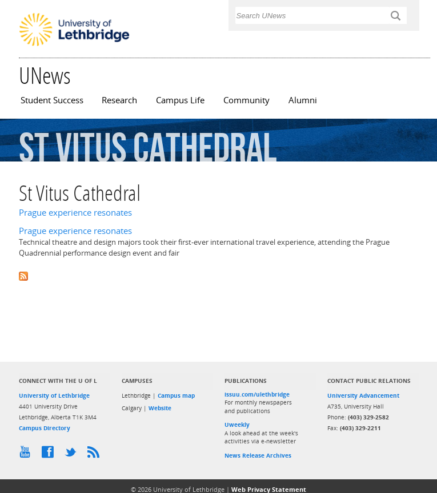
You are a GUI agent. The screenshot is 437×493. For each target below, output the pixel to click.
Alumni (302, 100)
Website (160, 408)
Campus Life (180, 100)
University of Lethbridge (54, 395)
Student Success (52, 100)
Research (119, 100)
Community (246, 100)
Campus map (176, 395)
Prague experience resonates (75, 213)
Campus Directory (44, 428)
